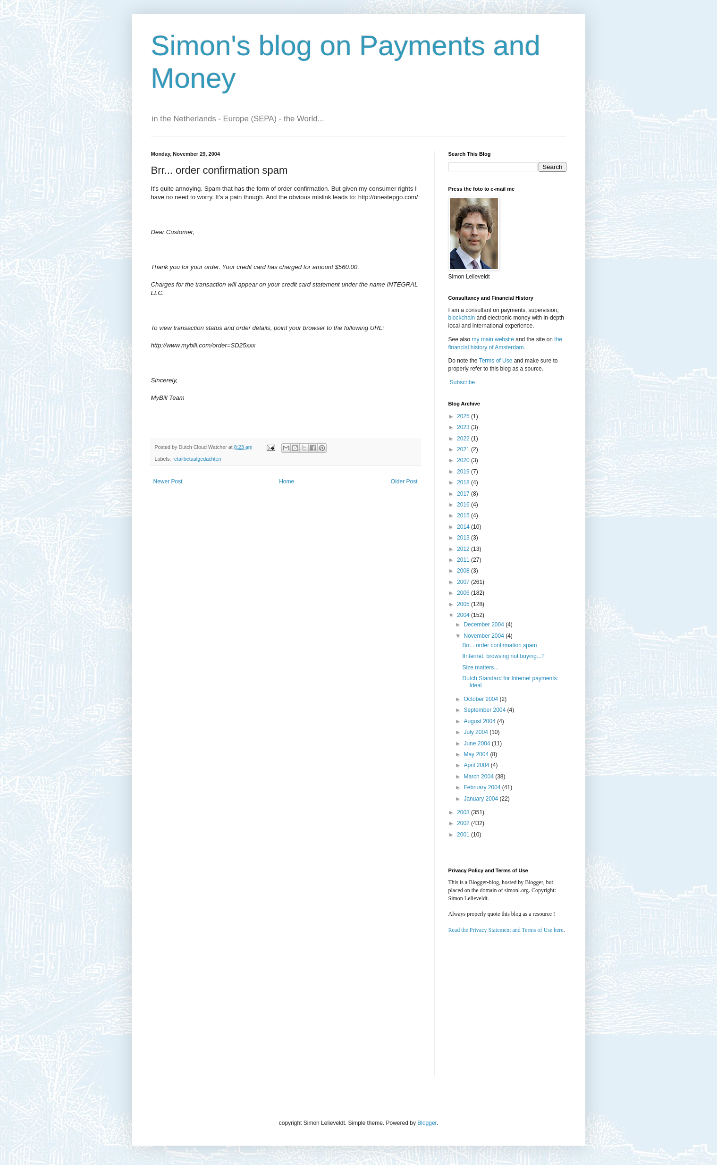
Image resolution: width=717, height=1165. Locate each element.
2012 (464, 549)
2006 (464, 593)
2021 (464, 449)
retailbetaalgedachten (196, 459)
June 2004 (477, 743)
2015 (464, 515)
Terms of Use (496, 360)
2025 (464, 416)
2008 (464, 570)
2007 (464, 582)
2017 (464, 493)
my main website (493, 339)
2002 (464, 823)
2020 (464, 460)
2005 (464, 604)
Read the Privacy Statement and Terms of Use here (506, 930)
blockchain (462, 317)
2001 (464, 834)
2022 (464, 438)
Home (286, 481)
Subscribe (462, 382)
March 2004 (479, 776)
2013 (464, 537)
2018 (464, 482)
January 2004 (481, 798)
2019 (464, 471)
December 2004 (485, 624)
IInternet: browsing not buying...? (503, 656)
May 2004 (477, 754)
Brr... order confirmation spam (499, 645)
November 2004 (485, 636)
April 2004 (477, 765)
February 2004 (483, 787)
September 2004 (485, 710)
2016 (464, 504)
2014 (464, 526)
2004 (464, 615)
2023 (464, 427)
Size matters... (480, 667)
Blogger (427, 1123)
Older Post (404, 481)
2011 (464, 560)
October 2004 (481, 699)
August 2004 (480, 721)
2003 (464, 812)
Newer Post (168, 481)
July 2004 (476, 732)
